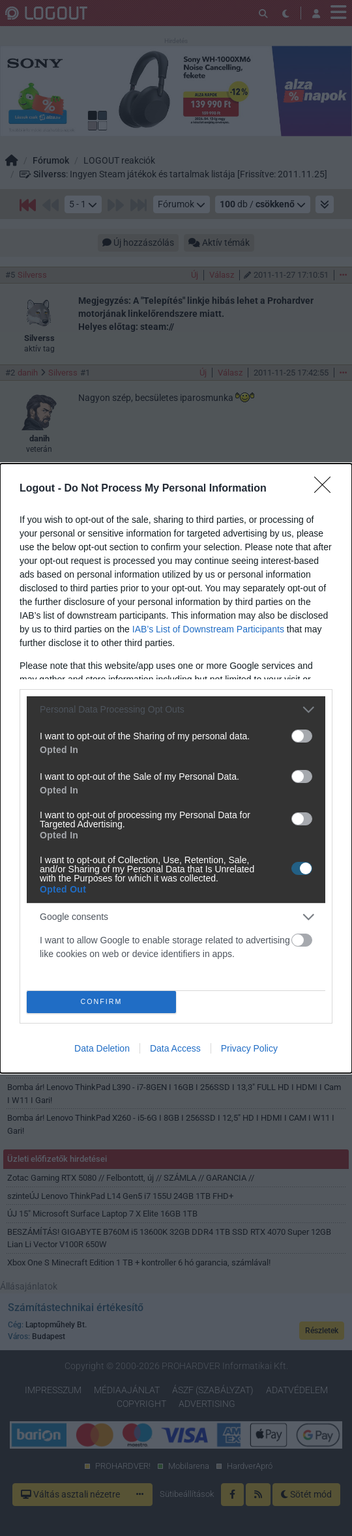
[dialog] (176, 768)
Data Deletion (102, 1048)
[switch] (301, 736)
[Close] (326, 489)
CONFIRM (101, 1002)
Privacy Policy (249, 1048)
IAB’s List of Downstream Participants (208, 629)
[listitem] (176, 709)
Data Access (175, 1048)
